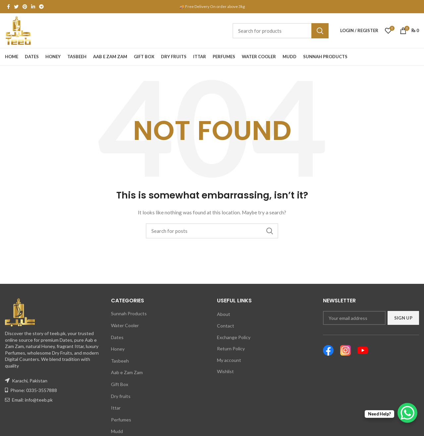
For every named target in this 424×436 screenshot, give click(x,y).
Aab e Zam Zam (127, 372)
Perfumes (121, 419)
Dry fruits (121, 396)
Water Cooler (125, 325)
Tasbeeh (120, 361)
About (223, 314)
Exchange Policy (233, 337)
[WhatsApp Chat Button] (407, 413)
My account (229, 360)
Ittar (116, 408)
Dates (117, 337)
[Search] (281, 30)
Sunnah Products (129, 313)
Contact (225, 325)
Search (320, 30)
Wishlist (225, 371)
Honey (118, 349)
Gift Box (119, 384)
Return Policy (231, 348)
